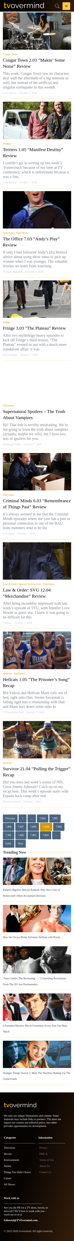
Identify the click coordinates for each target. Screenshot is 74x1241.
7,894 (43, 818)
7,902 (21, 835)
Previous (10, 818)
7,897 (21, 826)
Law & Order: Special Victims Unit (22, 584)
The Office (22, 233)
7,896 (9, 826)
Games (7, 1178)
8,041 (9, 843)
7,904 (46, 835)
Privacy (43, 1147)
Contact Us (45, 1172)
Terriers (7, 143)
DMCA (43, 1153)
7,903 (33, 835)
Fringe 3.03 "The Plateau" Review (34, 328)
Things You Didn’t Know (17, 1172)
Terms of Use (46, 1160)
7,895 (55, 818)
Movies (8, 1153)
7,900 (59, 826)
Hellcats (7, 673)
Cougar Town (10, 54)
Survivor (7, 762)
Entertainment (11, 1160)
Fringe (6, 322)
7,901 (9, 835)
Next (20, 843)
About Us (44, 1166)
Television (8, 233)
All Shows (9, 1184)
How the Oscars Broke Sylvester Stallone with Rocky (31, 937)
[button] (66, 6)
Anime (7, 1166)
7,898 (33, 826)
